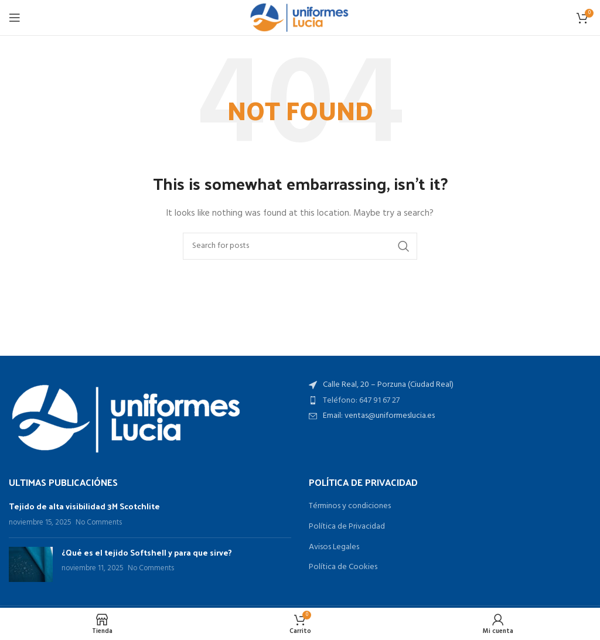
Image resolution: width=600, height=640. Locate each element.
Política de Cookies (343, 567)
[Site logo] (300, 18)
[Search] (300, 246)
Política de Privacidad (347, 527)
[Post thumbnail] (31, 564)
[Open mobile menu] (14, 17)
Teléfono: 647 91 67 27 (361, 400)
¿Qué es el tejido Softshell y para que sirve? (147, 552)
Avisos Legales (334, 547)
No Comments (99, 523)
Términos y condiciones (350, 506)
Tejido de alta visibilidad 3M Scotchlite (84, 506)
